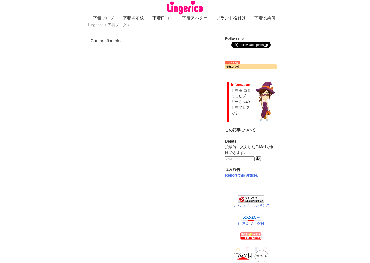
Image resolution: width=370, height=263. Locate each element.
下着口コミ (163, 18)
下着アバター (195, 18)
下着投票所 (265, 18)
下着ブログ (103, 18)
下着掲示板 (133, 18)
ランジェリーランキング (251, 205)
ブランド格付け (231, 18)
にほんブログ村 (251, 224)
